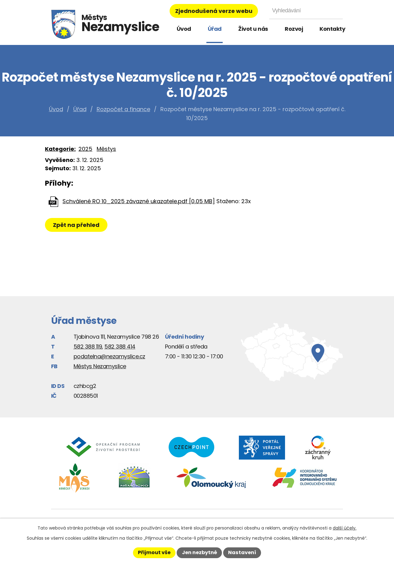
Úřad (215, 29)
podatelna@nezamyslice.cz (109, 356)
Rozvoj (294, 29)
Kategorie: (60, 149)
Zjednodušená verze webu (213, 11)
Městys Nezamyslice (100, 366)
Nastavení (242, 552)
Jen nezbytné (199, 552)
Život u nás (253, 29)
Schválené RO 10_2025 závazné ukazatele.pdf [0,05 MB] (138, 201)
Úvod (184, 29)
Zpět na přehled (76, 225)
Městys (106, 149)
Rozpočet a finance (123, 109)
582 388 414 (119, 346)
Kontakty (332, 29)
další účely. (344, 528)
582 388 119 (88, 346)
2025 (85, 149)
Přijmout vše (154, 552)
